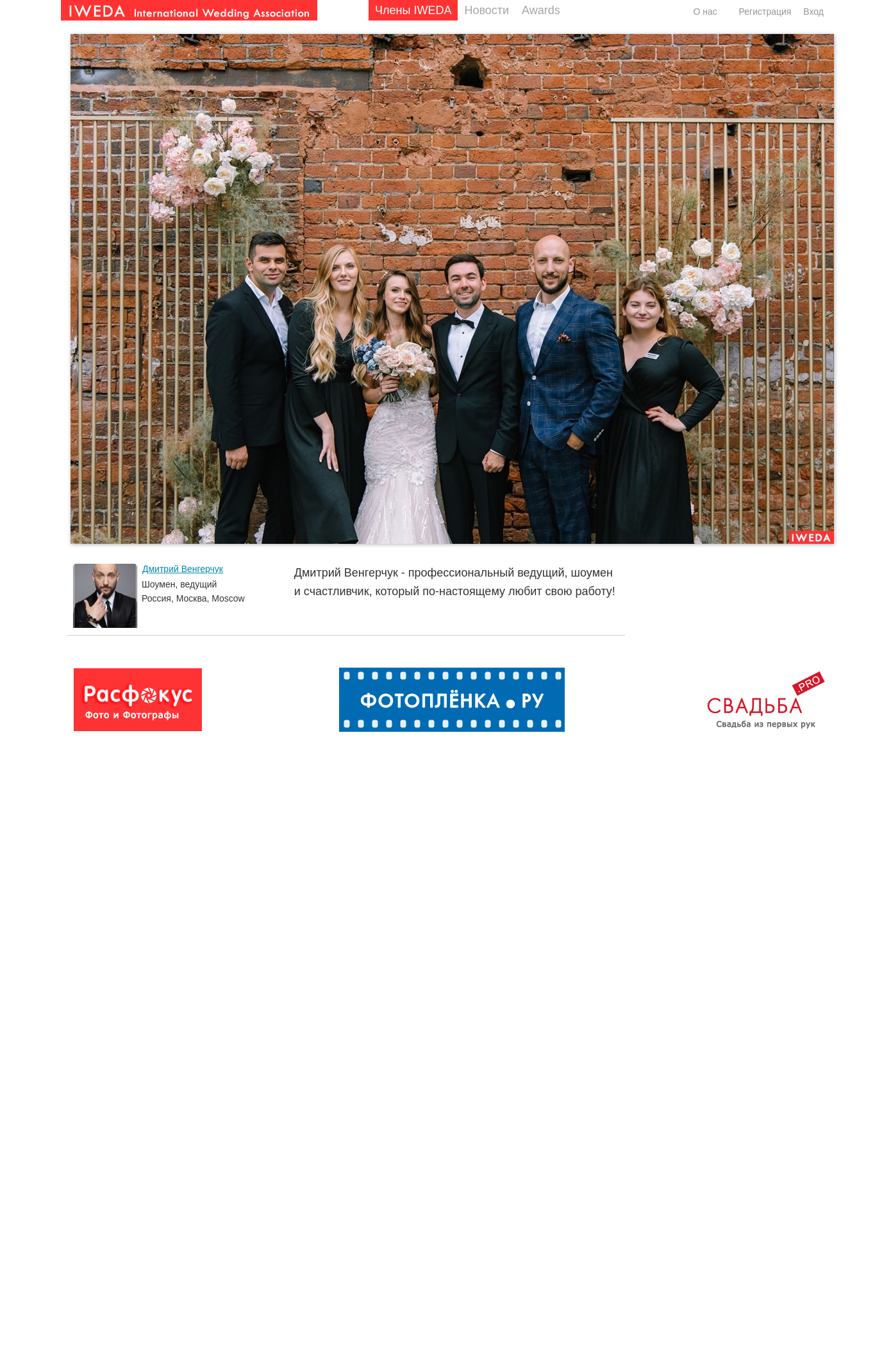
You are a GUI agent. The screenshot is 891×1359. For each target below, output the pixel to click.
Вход (813, 11)
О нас (705, 11)
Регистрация (765, 11)
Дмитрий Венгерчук (182, 569)
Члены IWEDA (413, 10)
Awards (541, 10)
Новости (486, 10)
